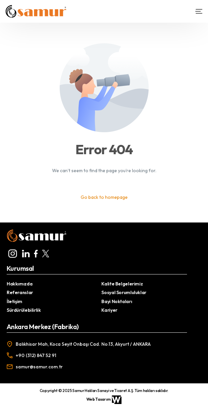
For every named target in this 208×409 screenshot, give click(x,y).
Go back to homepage (104, 197)
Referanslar (20, 292)
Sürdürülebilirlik (24, 310)
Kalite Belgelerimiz (122, 284)
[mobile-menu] (196, 11)
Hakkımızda (19, 284)
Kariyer (109, 310)
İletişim (14, 301)
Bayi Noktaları (116, 301)
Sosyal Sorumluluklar (123, 292)
